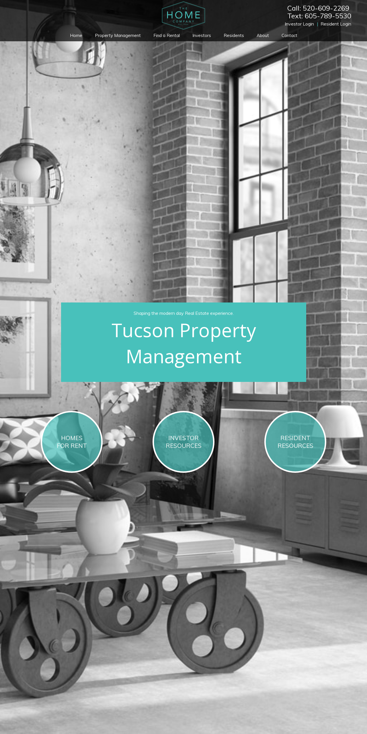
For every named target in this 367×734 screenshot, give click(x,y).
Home (76, 35)
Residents (234, 35)
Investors (201, 35)
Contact (289, 35)
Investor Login (299, 24)
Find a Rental (166, 35)
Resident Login (336, 24)
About (263, 35)
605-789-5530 (328, 15)
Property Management (118, 35)
